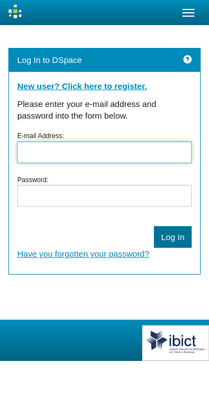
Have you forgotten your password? (83, 253)
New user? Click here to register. (82, 86)
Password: (32, 180)
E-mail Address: (40, 136)
